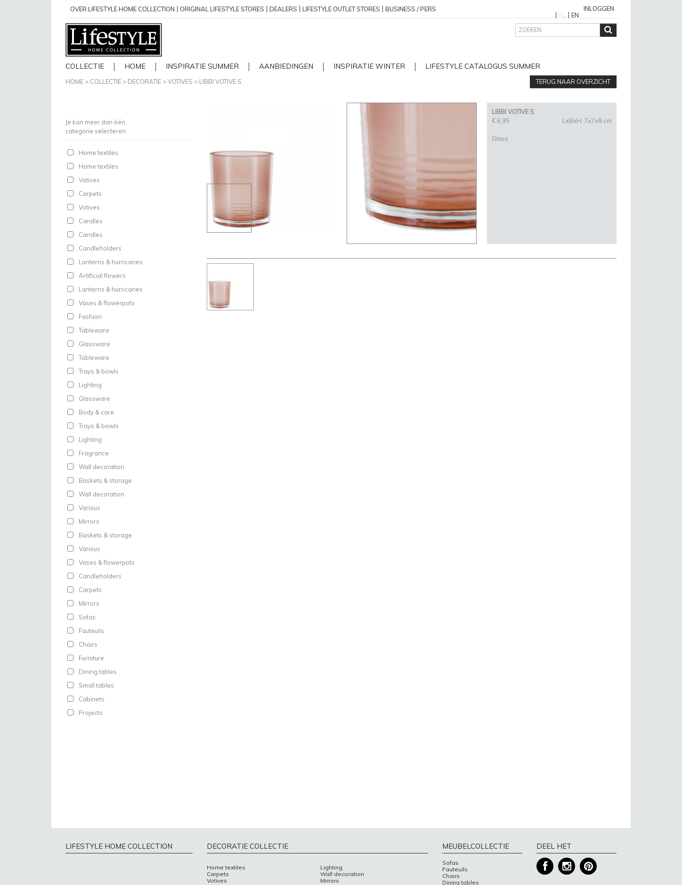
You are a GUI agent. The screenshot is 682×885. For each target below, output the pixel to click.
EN (575, 15)
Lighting (90, 385)
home (135, 67)
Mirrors (89, 521)
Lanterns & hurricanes (111, 262)
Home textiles (98, 152)
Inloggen (599, 8)
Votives (180, 81)
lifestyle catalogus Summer (482, 67)
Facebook (544, 866)
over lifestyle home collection (122, 9)
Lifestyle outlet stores (341, 9)
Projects (91, 712)
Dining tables (98, 671)
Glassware (94, 344)
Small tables (96, 685)
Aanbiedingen (286, 67)
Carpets (90, 193)
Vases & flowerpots (107, 303)
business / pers (410, 9)
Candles (91, 221)
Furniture (91, 658)
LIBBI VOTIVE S (220, 81)
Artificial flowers (102, 275)
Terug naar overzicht (573, 81)
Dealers (283, 9)
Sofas (87, 617)
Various (89, 508)
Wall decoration (101, 467)
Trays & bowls (99, 371)
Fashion (90, 316)
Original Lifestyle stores (222, 9)
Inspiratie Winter (369, 67)
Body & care (96, 412)
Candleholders (100, 248)
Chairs (88, 644)
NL (562, 15)
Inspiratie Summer (202, 67)
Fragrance (94, 453)
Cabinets (92, 699)
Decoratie (144, 81)
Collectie (84, 67)
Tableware (94, 330)
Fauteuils (91, 630)
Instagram (566, 866)
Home (74, 81)
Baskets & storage (105, 480)
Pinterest (588, 866)
